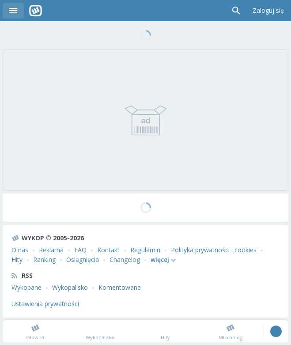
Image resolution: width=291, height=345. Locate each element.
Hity (17, 259)
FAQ (80, 250)
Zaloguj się (268, 10)
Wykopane (26, 287)
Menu (13, 11)
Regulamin (145, 250)
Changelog (125, 259)
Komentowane (119, 287)
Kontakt (108, 250)
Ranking (44, 259)
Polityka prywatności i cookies (214, 250)
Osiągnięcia (82, 259)
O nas (19, 250)
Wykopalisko (70, 287)
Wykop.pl (35, 10)
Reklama (51, 250)
